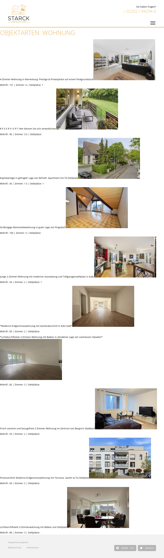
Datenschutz (14, 547)
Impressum (33, 547)
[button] (125, 548)
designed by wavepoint (18, 542)
